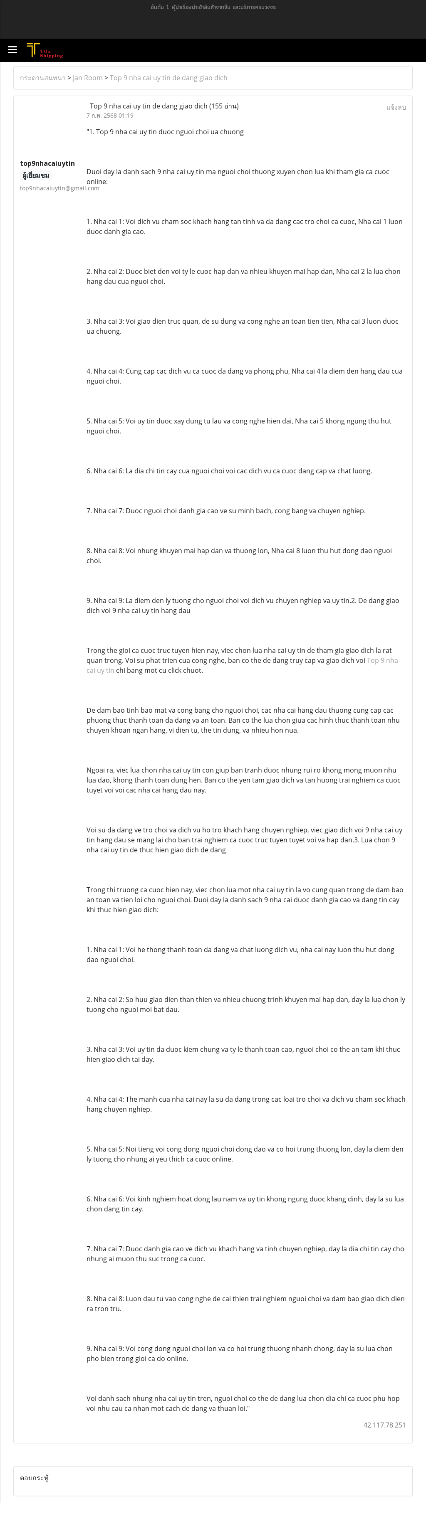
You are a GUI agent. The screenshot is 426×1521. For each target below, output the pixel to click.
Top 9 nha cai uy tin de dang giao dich (169, 77)
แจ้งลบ (396, 107)
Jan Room (88, 77)
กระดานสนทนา (43, 77)
